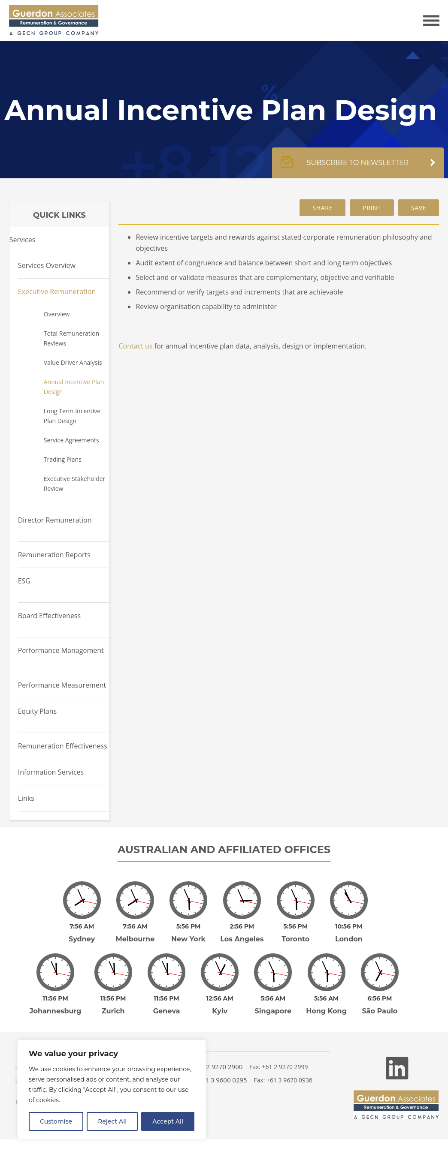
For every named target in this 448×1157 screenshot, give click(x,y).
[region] (111, 1090)
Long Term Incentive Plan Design (72, 416)
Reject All (112, 1121)
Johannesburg (56, 999)
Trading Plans (63, 459)
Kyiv (219, 999)
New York (188, 933)
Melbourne (134, 933)
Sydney (82, 933)
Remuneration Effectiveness (62, 746)
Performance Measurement (62, 685)
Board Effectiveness (49, 615)
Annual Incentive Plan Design (74, 387)
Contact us (135, 346)
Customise (56, 1121)
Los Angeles (241, 933)
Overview (57, 314)
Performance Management (61, 650)
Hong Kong (326, 999)
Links (26, 798)
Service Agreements (71, 440)
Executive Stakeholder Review (75, 484)
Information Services (51, 772)
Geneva (166, 999)
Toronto (295, 933)
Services (22, 239)
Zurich (113, 999)
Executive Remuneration (57, 291)
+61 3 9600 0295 (222, 1068)
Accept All (167, 1121)
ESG (24, 581)
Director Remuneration (55, 520)
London (349, 933)
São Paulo (379, 999)
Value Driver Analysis (73, 362)
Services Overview (47, 265)
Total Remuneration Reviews (72, 338)
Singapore (273, 999)
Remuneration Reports (54, 554)
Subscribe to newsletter (358, 167)
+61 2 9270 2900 (218, 1054)
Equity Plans (37, 711)
